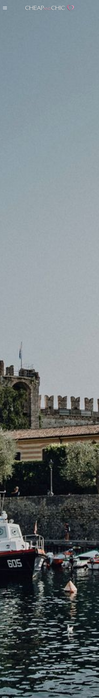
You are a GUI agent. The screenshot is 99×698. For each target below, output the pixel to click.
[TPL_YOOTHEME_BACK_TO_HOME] (49, 8)
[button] (5, 8)
